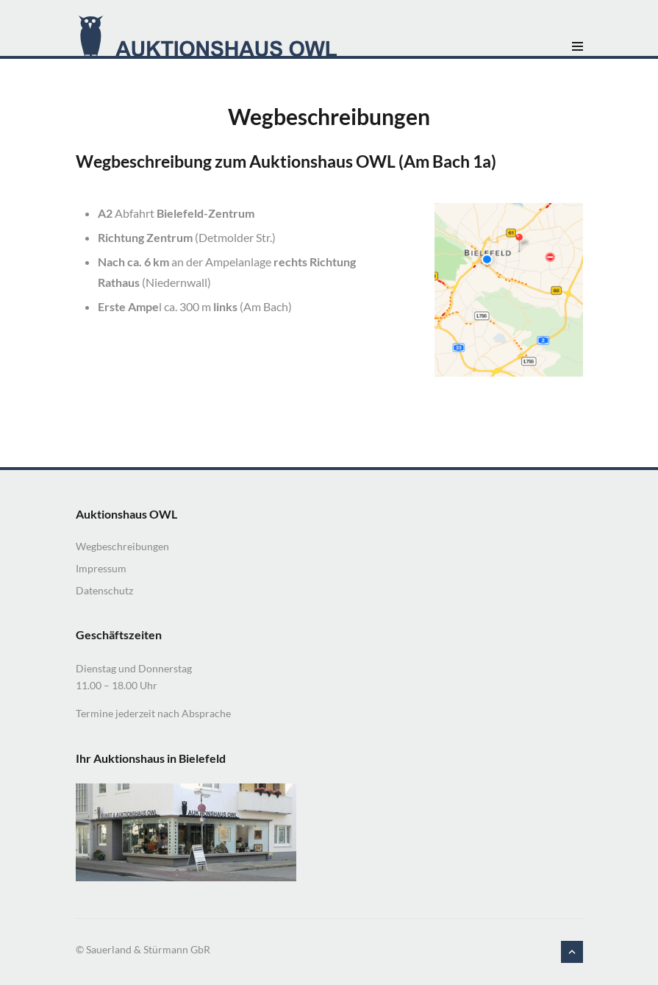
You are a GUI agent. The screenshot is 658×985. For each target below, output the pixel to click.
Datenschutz (104, 590)
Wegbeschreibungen (122, 546)
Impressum (101, 568)
